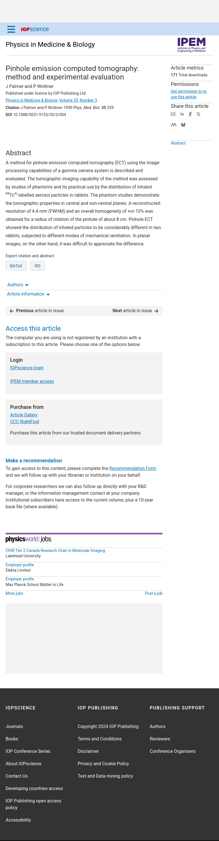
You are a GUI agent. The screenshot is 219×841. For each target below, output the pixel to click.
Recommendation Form (132, 451)
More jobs (14, 576)
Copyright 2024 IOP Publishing (108, 709)
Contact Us (17, 758)
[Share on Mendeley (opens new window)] (173, 124)
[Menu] (11, 29)
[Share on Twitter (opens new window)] (198, 113)
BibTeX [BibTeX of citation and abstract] (16, 273)
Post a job (153, 576)
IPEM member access (32, 364)
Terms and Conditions (100, 721)
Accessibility (18, 802)
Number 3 (88, 100)
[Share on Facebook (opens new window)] (190, 113)
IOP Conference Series (28, 733)
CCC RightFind (24, 404)
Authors (17, 130)
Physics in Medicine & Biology (50, 44)
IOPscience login (27, 350)
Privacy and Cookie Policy (103, 746)
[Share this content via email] (173, 113)
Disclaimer (88, 733)
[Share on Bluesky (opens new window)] (183, 124)
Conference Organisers (173, 733)
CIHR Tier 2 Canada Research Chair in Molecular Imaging (55, 533)
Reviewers (160, 721)
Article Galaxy (24, 397)
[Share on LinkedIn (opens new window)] (182, 113)
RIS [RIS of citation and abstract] (38, 273)
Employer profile (20, 547)
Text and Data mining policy (105, 758)
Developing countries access (34, 771)
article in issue (37, 293)
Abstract (178, 143)
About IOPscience (23, 746)
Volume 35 (68, 100)
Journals (14, 709)
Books (12, 721)
